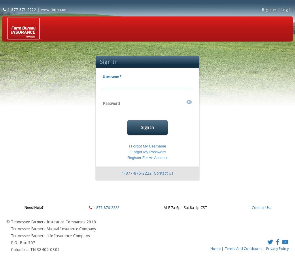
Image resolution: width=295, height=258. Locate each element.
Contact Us (163, 173)
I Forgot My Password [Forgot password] (147, 152)
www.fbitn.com (54, 10)
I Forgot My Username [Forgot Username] (147, 146)
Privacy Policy (277, 248)
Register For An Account (147, 158)
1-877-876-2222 (19, 10)
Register (269, 10)
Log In (287, 10)
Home (216, 248)
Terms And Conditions (244, 248)
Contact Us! (261, 207)
